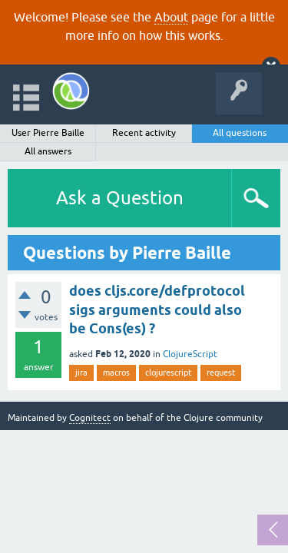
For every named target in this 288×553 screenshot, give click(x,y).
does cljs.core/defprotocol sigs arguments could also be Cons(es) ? (157, 309)
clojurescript (168, 372)
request (221, 372)
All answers (48, 151)
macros (116, 372)
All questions (239, 132)
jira (81, 372)
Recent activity (144, 132)
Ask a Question (120, 197)
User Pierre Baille (48, 132)
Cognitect (90, 417)
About (171, 17)
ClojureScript (190, 354)
